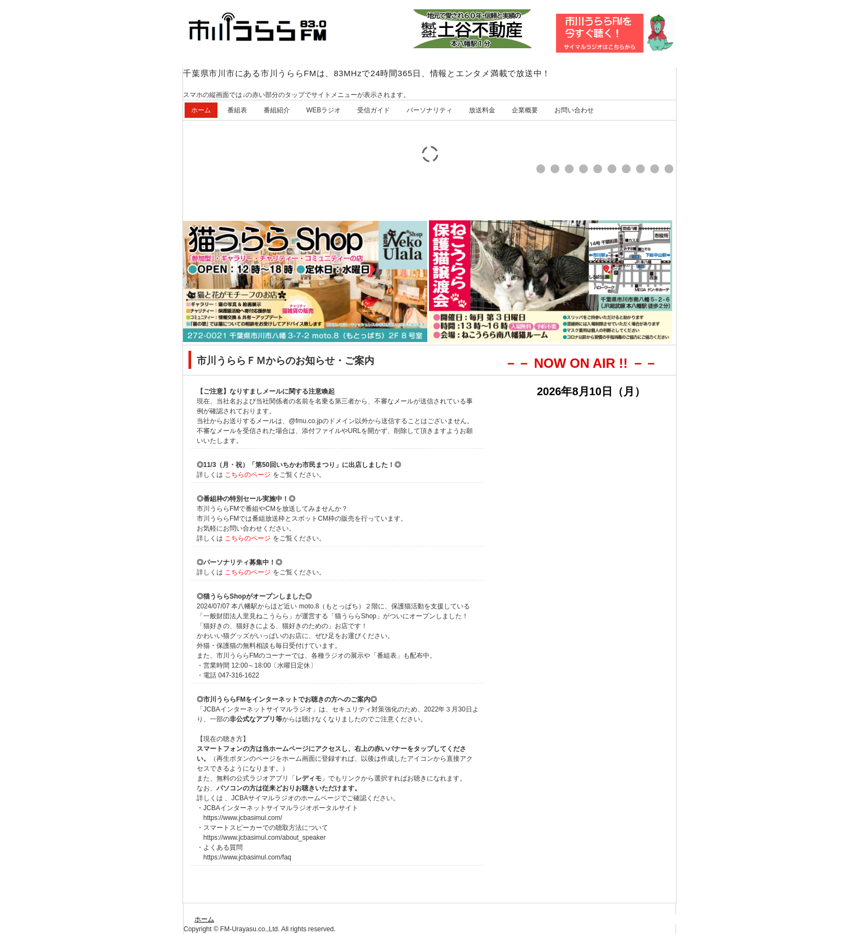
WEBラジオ (323, 110)
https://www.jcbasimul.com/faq (247, 857)
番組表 (237, 110)
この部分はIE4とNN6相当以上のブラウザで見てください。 (591, 558)
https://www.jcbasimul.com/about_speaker (264, 837)
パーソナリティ (429, 110)
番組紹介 (277, 110)
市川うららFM (265, 29)
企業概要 (525, 110)
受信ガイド (373, 110)
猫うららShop (355, 616)
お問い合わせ (574, 110)
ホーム (201, 110)
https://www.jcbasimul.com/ (242, 818)
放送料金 (482, 110)
